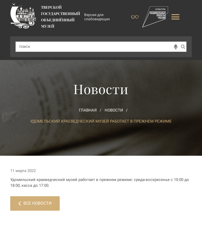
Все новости (35, 203)
